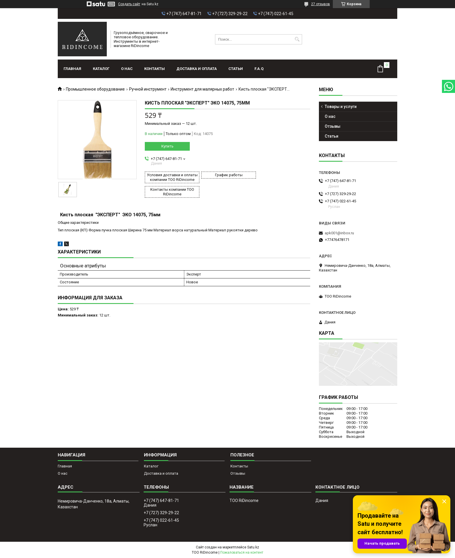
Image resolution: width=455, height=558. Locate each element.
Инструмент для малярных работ (202, 89)
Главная (72, 68)
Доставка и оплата (196, 68)
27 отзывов (320, 4)
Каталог (101, 68)
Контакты (154, 68)
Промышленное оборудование (95, 89)
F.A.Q (258, 68)
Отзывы (332, 126)
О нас (127, 68)
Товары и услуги (341, 106)
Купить (167, 146)
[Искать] (297, 39)
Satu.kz (253, 547)
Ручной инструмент (148, 89)
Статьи (235, 68)
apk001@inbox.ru (339, 233)
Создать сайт (129, 4)
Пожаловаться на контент (241, 552)
